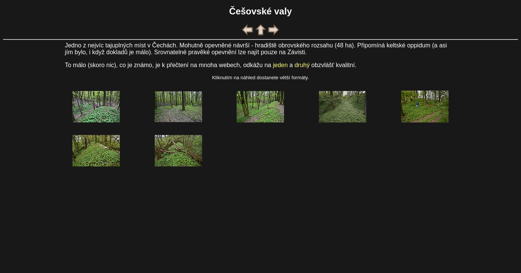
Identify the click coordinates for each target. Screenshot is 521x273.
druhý (302, 65)
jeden (280, 65)
